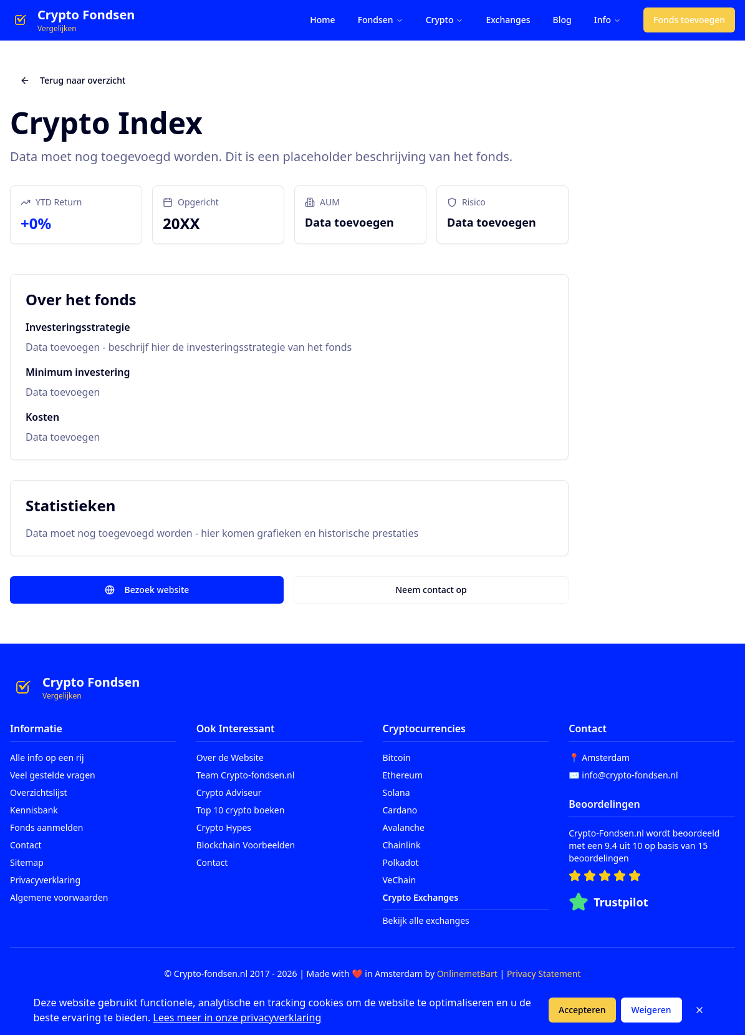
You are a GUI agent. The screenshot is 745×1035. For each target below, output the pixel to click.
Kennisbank (34, 810)
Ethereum (403, 775)
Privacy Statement (544, 973)
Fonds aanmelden (46, 827)
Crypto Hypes (223, 827)
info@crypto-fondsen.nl (630, 775)
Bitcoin (397, 757)
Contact (26, 845)
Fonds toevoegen (689, 20)
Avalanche (404, 827)
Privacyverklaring (45, 880)
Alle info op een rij (47, 757)
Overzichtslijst (38, 792)
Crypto (445, 20)
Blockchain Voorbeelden (246, 845)
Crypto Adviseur (229, 792)
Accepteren (582, 1010)
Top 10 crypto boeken (240, 810)
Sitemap (27, 862)
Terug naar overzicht (72, 80)
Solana (396, 792)
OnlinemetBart (467, 973)
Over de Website (230, 757)
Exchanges (508, 20)
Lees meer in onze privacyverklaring (237, 1017)
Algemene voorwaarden (59, 897)
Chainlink (402, 845)
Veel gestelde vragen (52, 775)
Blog (562, 20)
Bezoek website (147, 590)
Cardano (400, 810)
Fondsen (380, 20)
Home (322, 20)
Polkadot (401, 862)
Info (607, 20)
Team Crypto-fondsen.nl (245, 775)
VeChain (399, 880)
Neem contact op (431, 590)
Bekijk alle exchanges (426, 920)
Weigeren (651, 1010)
